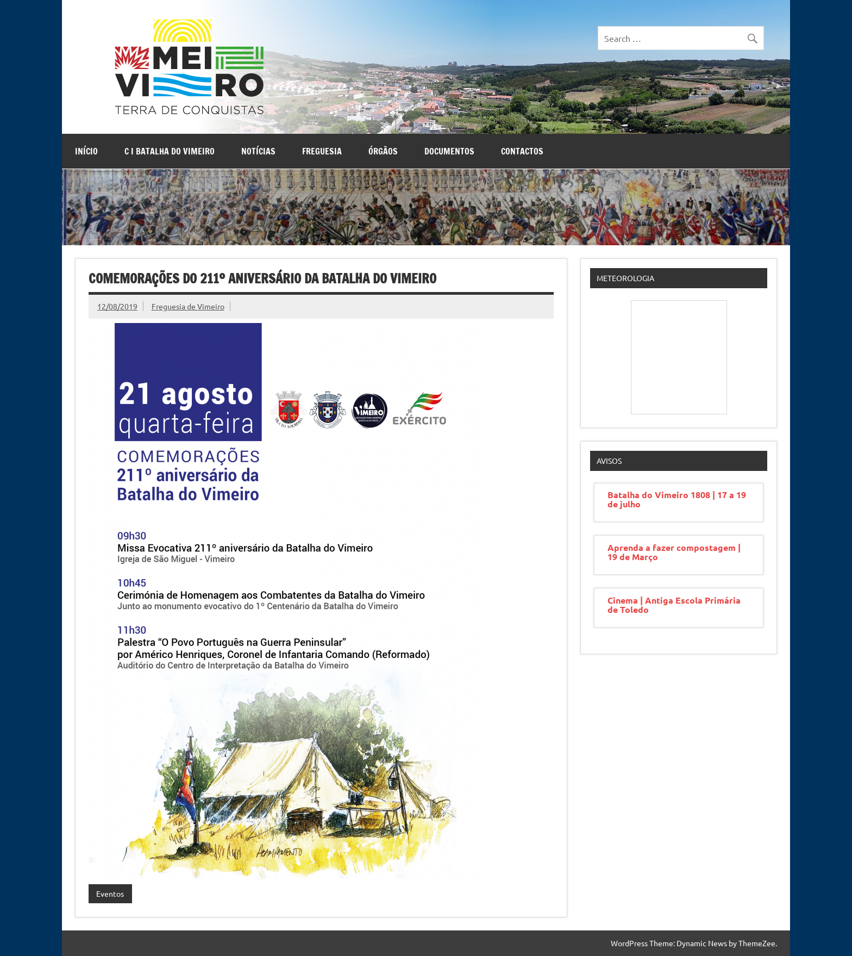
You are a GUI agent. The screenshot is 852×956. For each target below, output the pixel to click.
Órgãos (383, 151)
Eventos (110, 893)
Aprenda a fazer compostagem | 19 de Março (674, 552)
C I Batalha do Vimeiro (169, 151)
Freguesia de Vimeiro (188, 306)
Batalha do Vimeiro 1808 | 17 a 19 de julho (676, 499)
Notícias (258, 151)
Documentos (449, 151)
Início (86, 151)
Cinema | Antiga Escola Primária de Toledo (674, 604)
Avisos (609, 460)
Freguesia (322, 151)
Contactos (522, 151)
